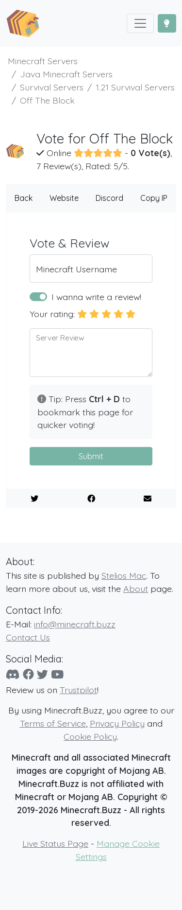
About (135, 588)
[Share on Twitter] (34, 498)
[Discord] (13, 674)
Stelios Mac (123, 575)
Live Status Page (55, 843)
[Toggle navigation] (140, 23)
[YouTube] (57, 674)
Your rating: (52, 313)
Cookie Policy (90, 736)
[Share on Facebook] (91, 498)
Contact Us (28, 637)
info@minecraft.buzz (75, 624)
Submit (91, 456)
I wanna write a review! (96, 296)
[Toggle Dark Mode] (167, 23)
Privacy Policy (117, 723)
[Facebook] (28, 674)
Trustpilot (78, 689)
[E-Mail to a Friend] (147, 498)
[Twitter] (42, 674)
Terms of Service (53, 723)
